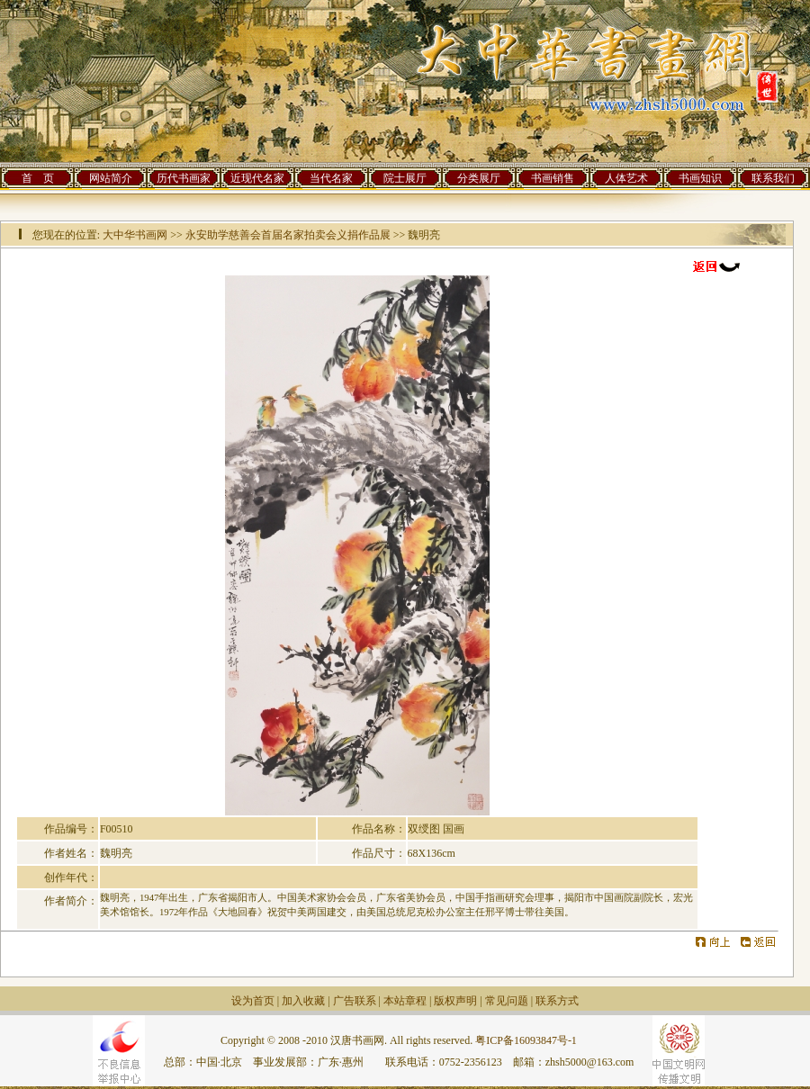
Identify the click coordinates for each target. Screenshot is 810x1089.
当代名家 (331, 178)
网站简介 (110, 178)
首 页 (38, 178)
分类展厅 (478, 178)
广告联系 (354, 1000)
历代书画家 (184, 178)
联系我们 (773, 178)
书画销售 (552, 178)
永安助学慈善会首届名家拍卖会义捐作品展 (288, 235)
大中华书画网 (135, 235)
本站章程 (405, 1000)
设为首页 (252, 1000)
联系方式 (557, 1000)
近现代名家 (257, 178)
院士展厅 (405, 178)
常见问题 (506, 1000)
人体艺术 (626, 178)
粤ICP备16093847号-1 (526, 1040)
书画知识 (700, 178)
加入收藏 (303, 1000)
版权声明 (455, 1000)
